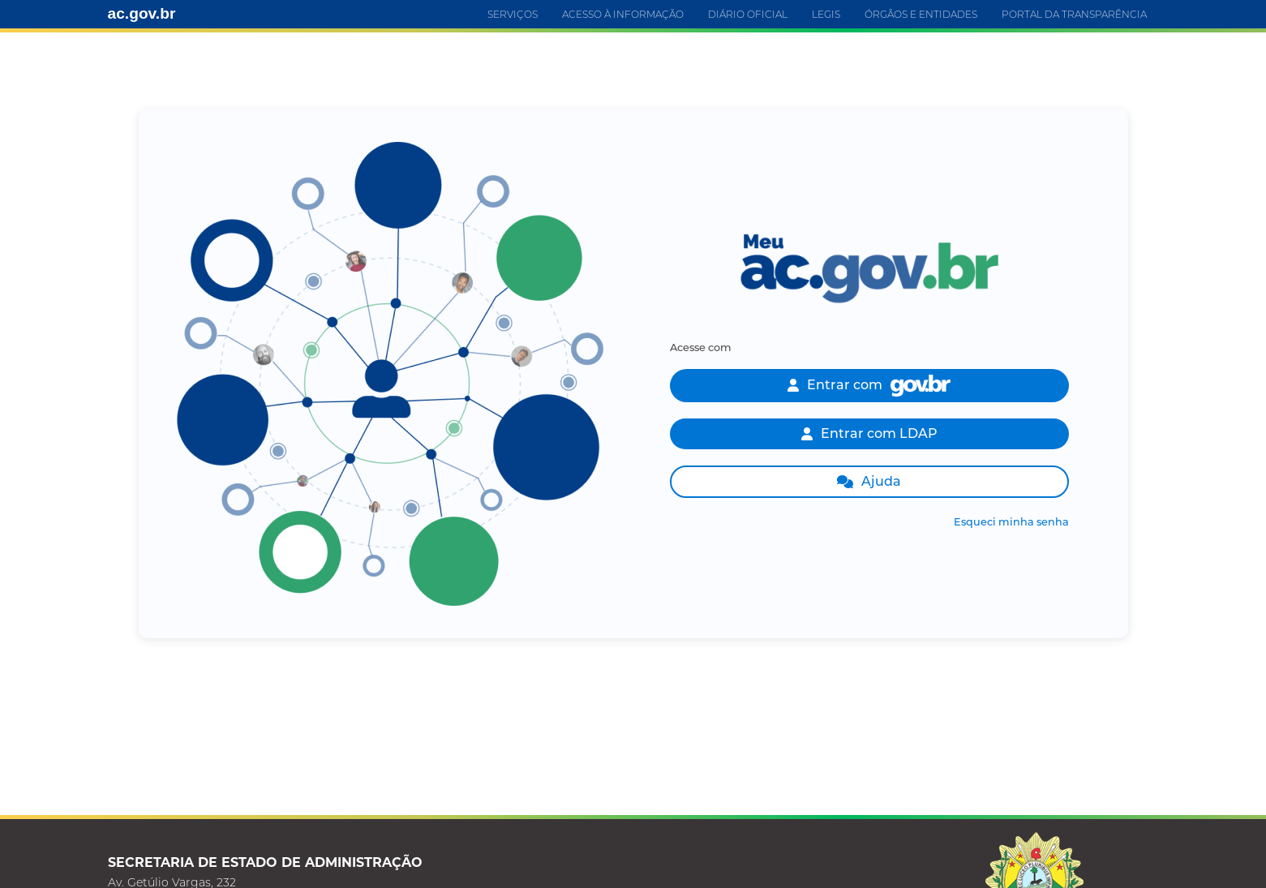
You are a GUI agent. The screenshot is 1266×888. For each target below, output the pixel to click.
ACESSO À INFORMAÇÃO (623, 14)
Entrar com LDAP (869, 433)
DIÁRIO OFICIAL (747, 14)
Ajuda (869, 481)
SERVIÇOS (512, 14)
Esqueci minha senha (1011, 522)
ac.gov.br (142, 13)
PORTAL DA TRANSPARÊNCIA (1074, 14)
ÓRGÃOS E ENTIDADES (921, 14)
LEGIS (826, 14)
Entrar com (869, 386)
